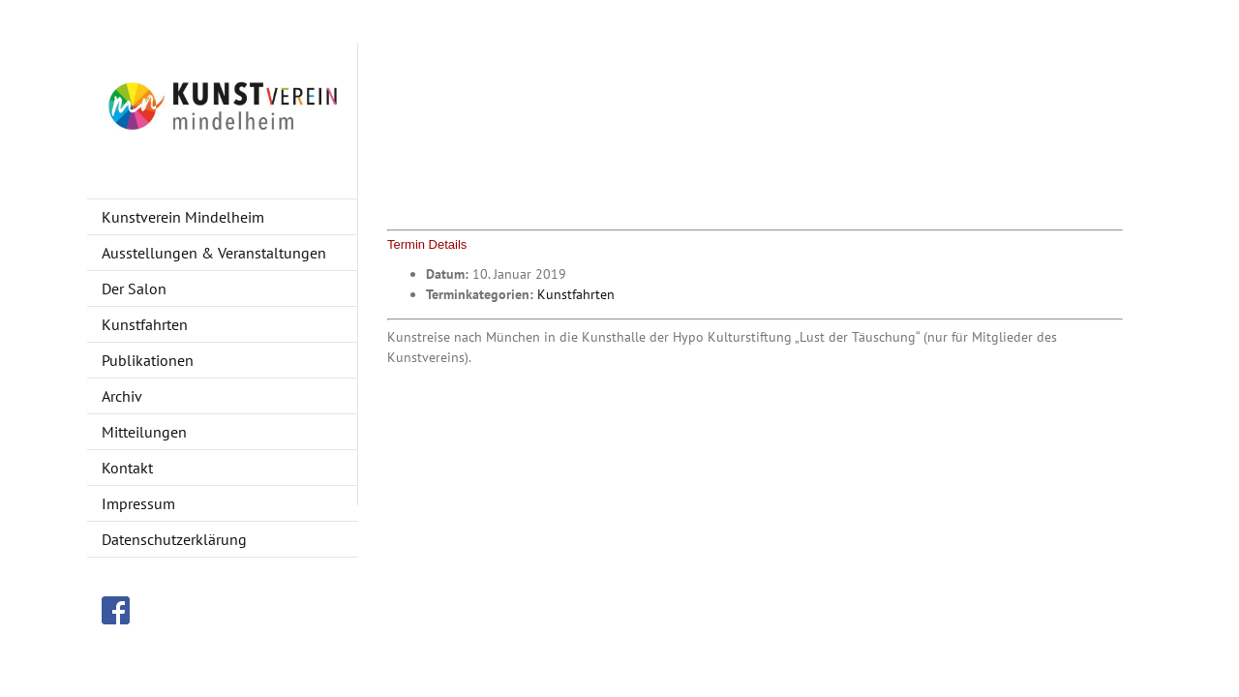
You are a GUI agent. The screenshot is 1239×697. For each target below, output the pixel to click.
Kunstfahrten (576, 294)
